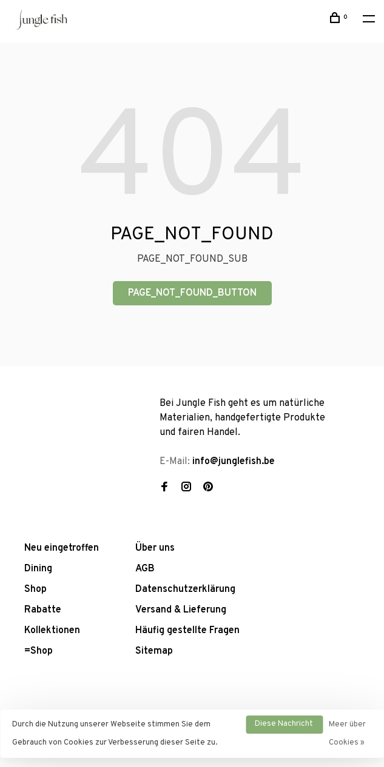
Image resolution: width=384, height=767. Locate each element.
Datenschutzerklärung (185, 589)
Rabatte (42, 610)
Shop (35, 589)
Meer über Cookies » (347, 734)
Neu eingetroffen (61, 548)
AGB (145, 569)
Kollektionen (52, 631)
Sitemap (154, 651)
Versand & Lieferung (180, 610)
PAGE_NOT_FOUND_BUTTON (192, 293)
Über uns (155, 548)
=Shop (38, 651)
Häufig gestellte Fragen (187, 631)
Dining (38, 569)
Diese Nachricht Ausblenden (284, 726)
